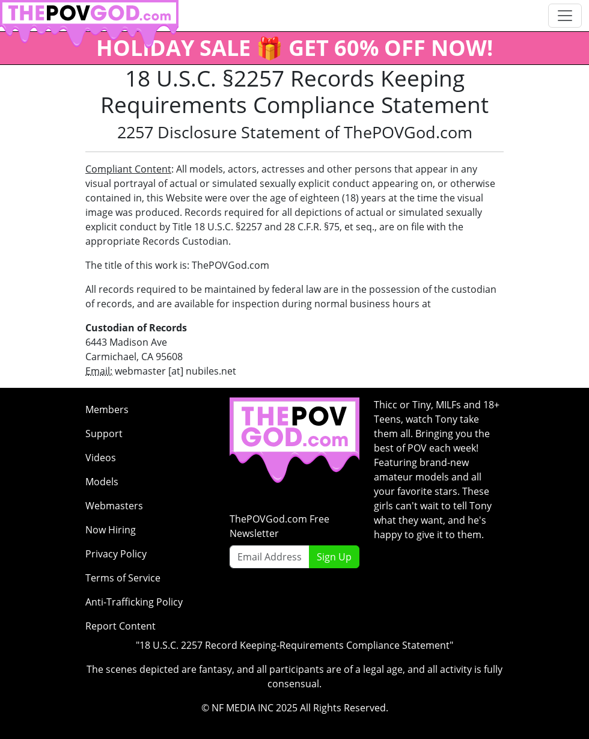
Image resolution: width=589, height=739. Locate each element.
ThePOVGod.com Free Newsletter (279, 526)
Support (104, 433)
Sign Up (334, 556)
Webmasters (114, 505)
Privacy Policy (116, 553)
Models (101, 481)
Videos (100, 457)
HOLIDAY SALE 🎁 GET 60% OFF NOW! (294, 48)
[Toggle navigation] (565, 16)
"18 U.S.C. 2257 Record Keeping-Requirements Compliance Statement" (294, 645)
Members (107, 409)
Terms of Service (122, 577)
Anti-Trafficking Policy (134, 602)
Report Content (120, 626)
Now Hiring (110, 529)
